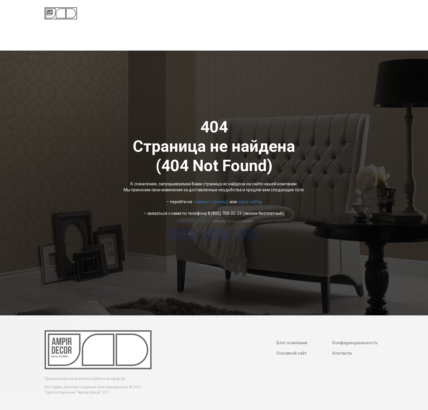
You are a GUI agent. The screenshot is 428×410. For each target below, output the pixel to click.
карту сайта (249, 201)
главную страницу (211, 201)
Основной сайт (291, 353)
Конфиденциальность (355, 342)
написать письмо (195, 219)
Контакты (342, 353)
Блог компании (291, 342)
